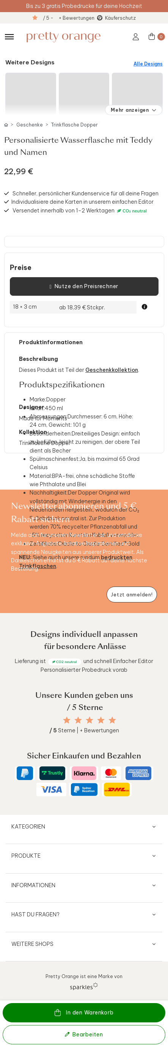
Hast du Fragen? (35, 914)
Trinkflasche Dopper (74, 125)
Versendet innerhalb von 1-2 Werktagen (81, 210)
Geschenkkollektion (111, 370)
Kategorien (28, 826)
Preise (20, 268)
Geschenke (29, 125)
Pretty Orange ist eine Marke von (84, 981)
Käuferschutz (120, 18)
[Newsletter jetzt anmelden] (132, 595)
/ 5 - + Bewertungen (68, 18)
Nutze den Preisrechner (84, 287)
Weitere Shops (32, 944)
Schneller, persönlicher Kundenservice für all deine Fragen (86, 193)
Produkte (26, 855)
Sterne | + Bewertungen (84, 730)
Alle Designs (148, 64)
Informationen (33, 885)
